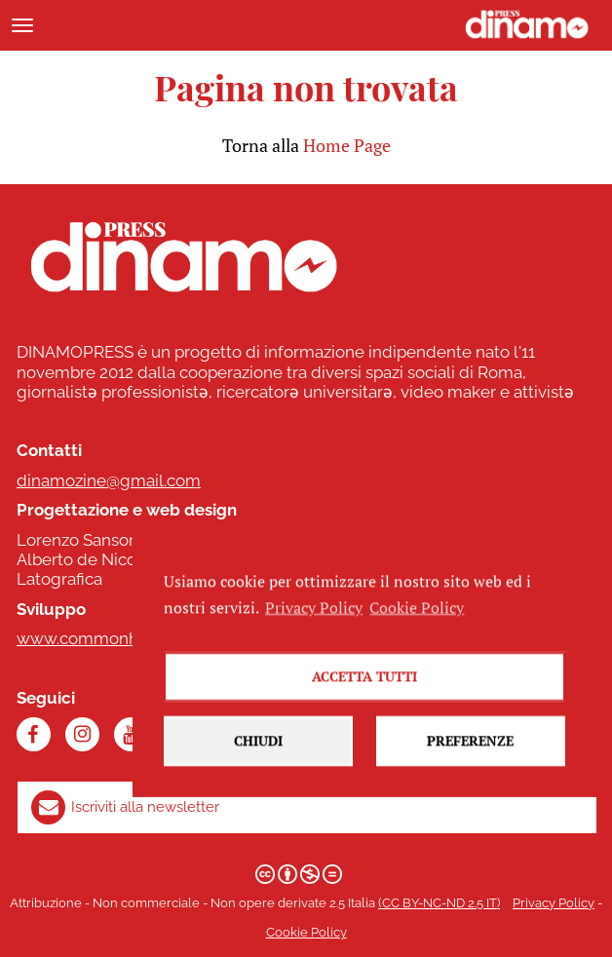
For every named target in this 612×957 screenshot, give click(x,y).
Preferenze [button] (470, 762)
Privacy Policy (553, 903)
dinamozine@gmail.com (109, 480)
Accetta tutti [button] (364, 698)
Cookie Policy (306, 932)
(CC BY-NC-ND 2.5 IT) (439, 903)
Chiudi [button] (258, 762)
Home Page (347, 145)
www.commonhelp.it (96, 638)
